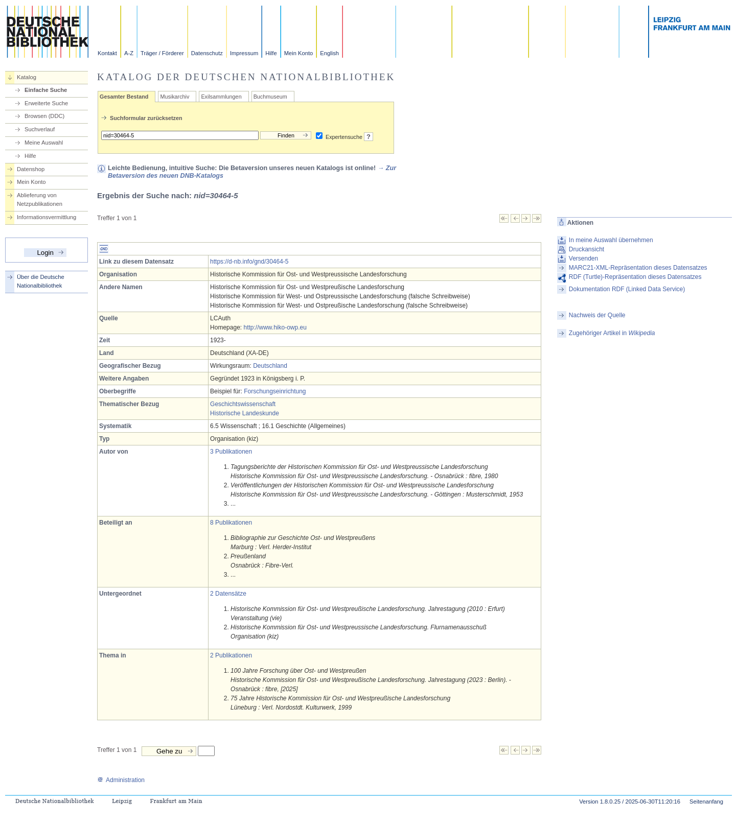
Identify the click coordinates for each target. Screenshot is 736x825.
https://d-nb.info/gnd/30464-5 (249, 261)
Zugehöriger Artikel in (612, 333)
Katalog (26, 77)
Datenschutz (207, 53)
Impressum (244, 53)
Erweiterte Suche (46, 103)
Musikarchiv (174, 96)
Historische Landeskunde (244, 413)
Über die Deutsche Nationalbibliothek (40, 281)
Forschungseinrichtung (275, 391)
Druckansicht (586, 249)
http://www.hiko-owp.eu (274, 327)
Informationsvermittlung (46, 217)
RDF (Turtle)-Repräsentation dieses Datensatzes (635, 276)
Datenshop (30, 169)
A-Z (128, 53)
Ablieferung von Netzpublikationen (39, 199)
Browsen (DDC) (44, 116)
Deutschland (270, 365)
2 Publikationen (231, 655)
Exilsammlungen (221, 96)
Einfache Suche (46, 90)
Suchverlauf (40, 129)
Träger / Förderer (162, 53)
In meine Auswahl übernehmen (611, 240)
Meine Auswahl (44, 142)
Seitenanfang (706, 801)
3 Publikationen (231, 451)
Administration (121, 780)
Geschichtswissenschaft (242, 404)
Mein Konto (298, 53)
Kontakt (107, 53)
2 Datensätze (228, 593)
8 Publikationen (231, 522)
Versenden (583, 258)
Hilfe (271, 53)
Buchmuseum (270, 96)
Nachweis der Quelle (597, 315)
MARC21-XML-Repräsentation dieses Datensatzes (638, 267)
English (329, 53)
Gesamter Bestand (124, 96)
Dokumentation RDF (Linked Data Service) (627, 289)
